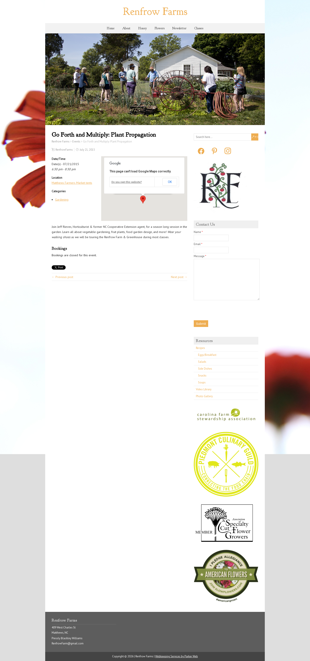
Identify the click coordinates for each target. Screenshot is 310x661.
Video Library (203, 389)
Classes (198, 28)
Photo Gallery (204, 396)
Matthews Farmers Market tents (72, 183)
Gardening (61, 200)
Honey (142, 28)
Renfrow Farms (155, 11)
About (126, 28)
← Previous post (62, 277)
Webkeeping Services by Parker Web (176, 656)
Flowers (159, 28)
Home (111, 28)
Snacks (202, 375)
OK (170, 182)
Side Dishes (205, 368)
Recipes (200, 348)
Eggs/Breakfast (207, 355)
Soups (202, 382)
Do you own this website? (127, 182)
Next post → (179, 277)
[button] (143, 199)
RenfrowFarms (64, 150)
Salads (202, 362)
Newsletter (179, 28)
